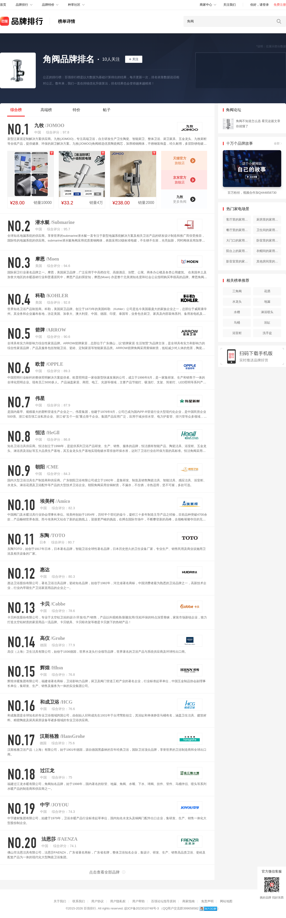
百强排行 (90, 908)
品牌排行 (22, 4)
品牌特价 (48, 4)
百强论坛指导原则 (163, 901)
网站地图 (226, 901)
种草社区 (74, 4)
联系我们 (78, 901)
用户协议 (97, 901)
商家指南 (188, 901)
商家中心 (206, 4)
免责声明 (207, 901)
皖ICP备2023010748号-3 (141, 908)
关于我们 (60, 901)
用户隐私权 (118, 901)
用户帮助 (138, 901)
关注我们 (229, 4)
